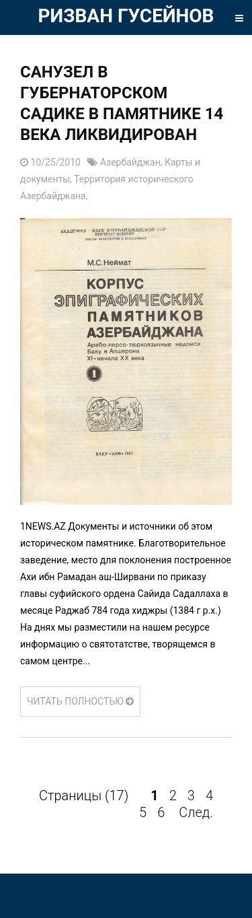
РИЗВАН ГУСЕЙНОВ (126, 16)
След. (196, 812)
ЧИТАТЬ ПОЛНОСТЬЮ (80, 701)
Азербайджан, (132, 162)
